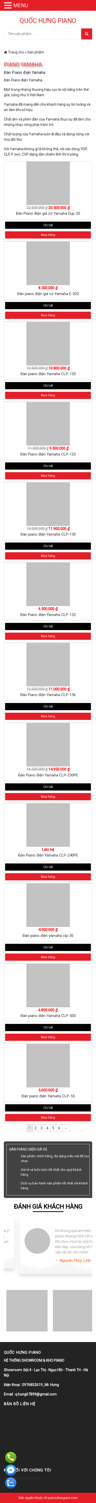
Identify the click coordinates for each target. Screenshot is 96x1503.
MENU (20, 5)
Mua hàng (48, 235)
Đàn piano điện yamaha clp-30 (48, 935)
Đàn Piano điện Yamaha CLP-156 (48, 695)
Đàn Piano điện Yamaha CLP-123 (48, 454)
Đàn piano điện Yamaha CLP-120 (48, 374)
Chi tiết (48, 225)
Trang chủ (14, 52)
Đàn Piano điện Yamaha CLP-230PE (48, 775)
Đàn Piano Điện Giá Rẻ (21, 1478)
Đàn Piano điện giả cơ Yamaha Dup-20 (48, 213)
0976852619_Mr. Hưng (40, 1385)
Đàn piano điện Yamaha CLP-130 (48, 534)
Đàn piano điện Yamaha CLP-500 (48, 1015)
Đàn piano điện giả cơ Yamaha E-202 (48, 293)
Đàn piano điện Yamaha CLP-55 (48, 1096)
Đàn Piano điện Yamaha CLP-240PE (48, 855)
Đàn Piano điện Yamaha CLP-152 (48, 614)
